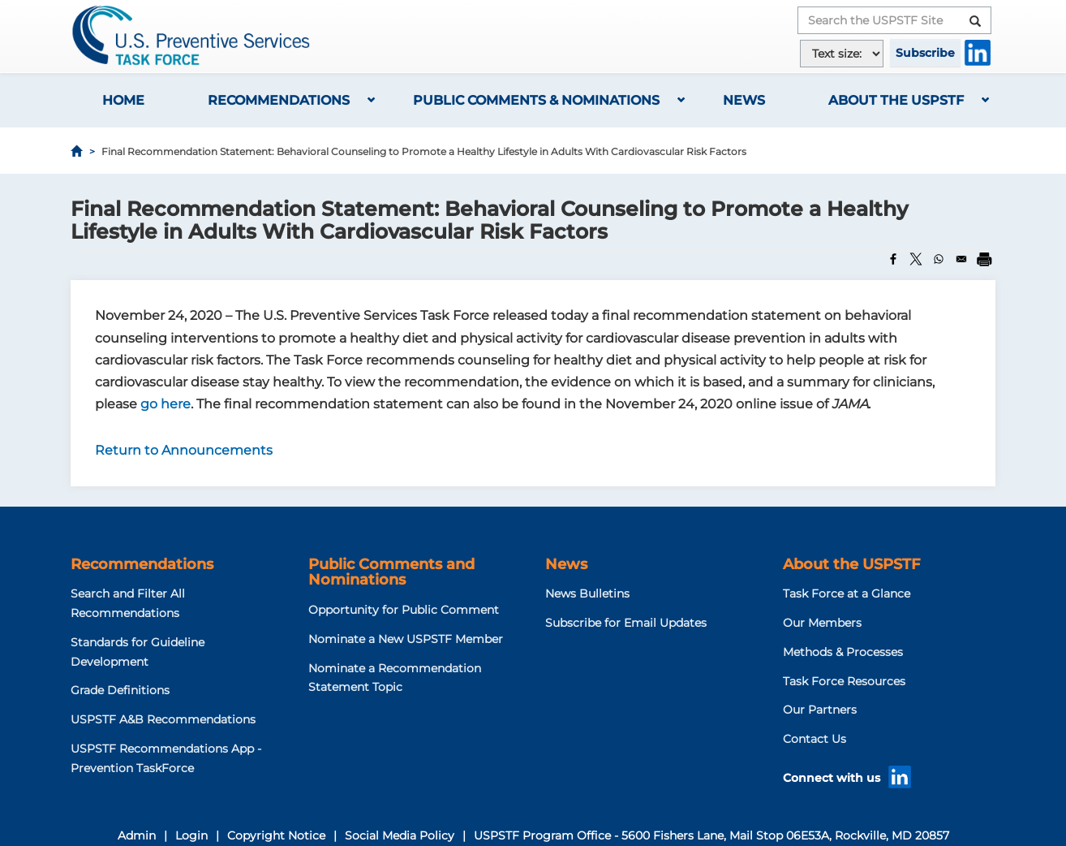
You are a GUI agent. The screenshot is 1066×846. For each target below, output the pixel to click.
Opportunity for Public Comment (403, 609)
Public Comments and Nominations (391, 572)
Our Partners (820, 709)
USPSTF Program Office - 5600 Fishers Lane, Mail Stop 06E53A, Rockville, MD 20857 (711, 835)
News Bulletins (587, 593)
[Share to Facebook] (893, 259)
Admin (137, 835)
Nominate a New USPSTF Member (405, 639)
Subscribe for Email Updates (626, 622)
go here (165, 404)
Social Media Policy (399, 835)
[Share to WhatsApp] (939, 259)
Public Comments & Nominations (536, 100)
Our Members (822, 622)
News (744, 100)
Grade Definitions (120, 690)
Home (123, 100)
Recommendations (279, 100)
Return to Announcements (184, 450)
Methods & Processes (843, 652)
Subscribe (925, 52)
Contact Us (814, 739)
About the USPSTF (896, 100)
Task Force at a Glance (846, 593)
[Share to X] (916, 259)
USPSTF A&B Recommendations (163, 719)
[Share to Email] (961, 259)
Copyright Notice (276, 835)
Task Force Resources (844, 681)
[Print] (984, 259)
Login (191, 835)
